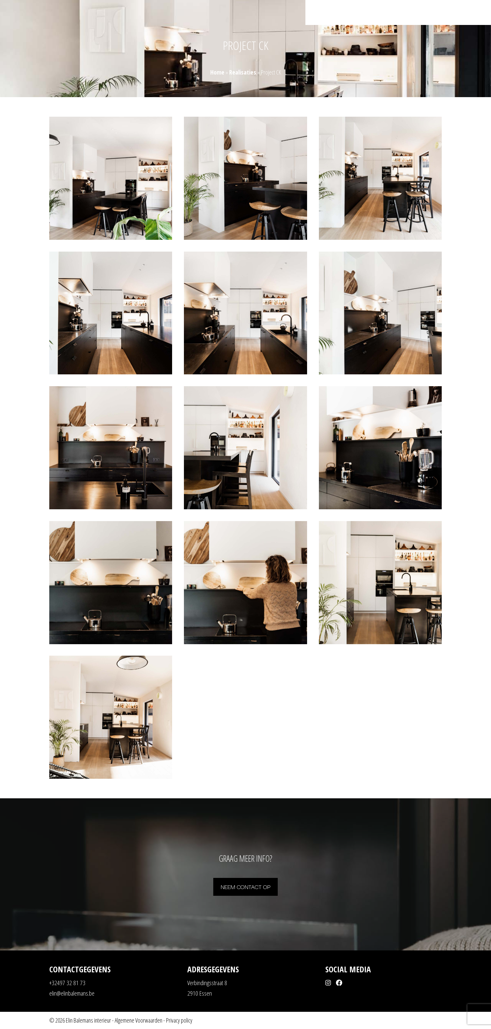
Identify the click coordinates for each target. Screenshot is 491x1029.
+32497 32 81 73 (67, 982)
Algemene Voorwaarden (138, 1020)
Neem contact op (245, 886)
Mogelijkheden (376, 13)
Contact (449, 13)
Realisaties (342, 13)
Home (318, 13)
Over (410, 13)
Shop (428, 13)
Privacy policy (179, 1020)
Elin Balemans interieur (88, 1020)
